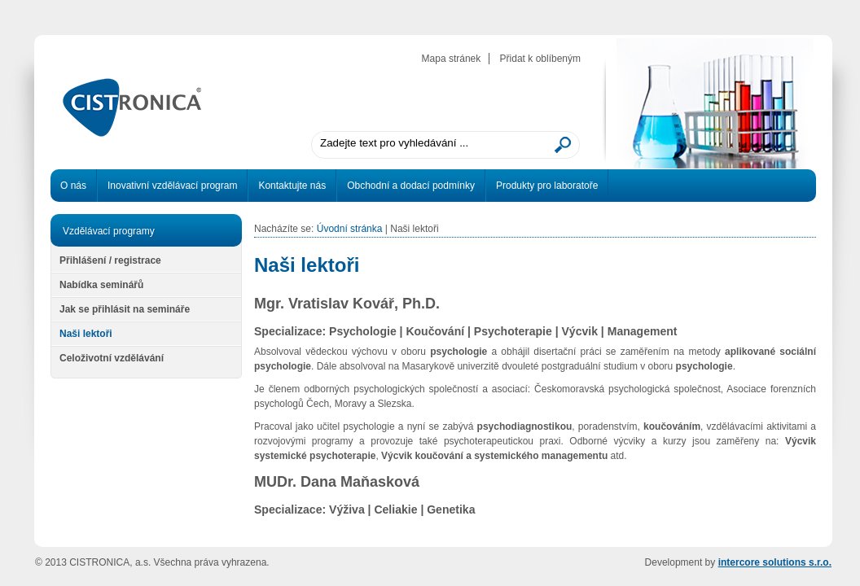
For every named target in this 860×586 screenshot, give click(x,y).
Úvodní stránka (350, 228)
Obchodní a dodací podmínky (411, 185)
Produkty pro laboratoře (547, 185)
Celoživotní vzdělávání (111, 358)
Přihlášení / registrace (110, 260)
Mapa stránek (451, 58)
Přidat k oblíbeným (540, 58)
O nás (73, 185)
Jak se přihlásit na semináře (124, 309)
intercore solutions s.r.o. (774, 562)
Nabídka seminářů (101, 285)
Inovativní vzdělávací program (172, 185)
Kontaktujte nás (292, 185)
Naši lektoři (85, 333)
